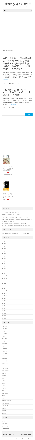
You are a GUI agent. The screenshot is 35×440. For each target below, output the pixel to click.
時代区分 (4, 408)
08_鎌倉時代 (4, 343)
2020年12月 (4, 290)
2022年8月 (4, 260)
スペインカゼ (5, 363)
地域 (3, 390)
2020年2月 (4, 303)
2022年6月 (4, 265)
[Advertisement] (17, 30)
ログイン (4, 421)
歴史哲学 (4, 410)
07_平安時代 (4, 341)
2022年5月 (4, 268)
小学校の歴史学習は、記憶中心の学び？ (11, 212)
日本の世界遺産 (5, 403)
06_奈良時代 (4, 338)
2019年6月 (4, 318)
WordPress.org (5, 428)
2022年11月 (4, 256)
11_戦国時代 (4, 348)
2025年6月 (4, 243)
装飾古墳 (4, 413)
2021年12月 (4, 275)
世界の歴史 (4, 373)
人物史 (3, 378)
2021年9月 (4, 280)
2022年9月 (4, 258)
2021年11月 (4, 278)
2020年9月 (4, 298)
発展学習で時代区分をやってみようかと (11, 214)
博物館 (3, 383)
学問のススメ (5, 393)
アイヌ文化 (4, 360)
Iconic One (16, 438)
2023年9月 (4, 246)
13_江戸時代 (4, 353)
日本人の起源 (5, 405)
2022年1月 (4, 273)
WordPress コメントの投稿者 (20, 233)
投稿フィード (5, 423)
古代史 (3, 385)
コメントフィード (6, 426)
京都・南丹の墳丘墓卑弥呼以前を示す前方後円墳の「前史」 (15, 217)
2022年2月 (4, 270)
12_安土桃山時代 (5, 351)
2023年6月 (4, 253)
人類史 (3, 380)
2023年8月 (4, 248)
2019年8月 (4, 313)
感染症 (3, 395)
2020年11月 (4, 293)
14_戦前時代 (4, 355)
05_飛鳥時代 (4, 336)
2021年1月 (4, 288)
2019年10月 (4, 308)
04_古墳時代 (11, 83)
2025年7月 (4, 241)
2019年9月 (4, 310)
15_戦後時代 (4, 358)
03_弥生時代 (4, 331)
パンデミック (5, 368)
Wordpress (30, 438)
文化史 (3, 398)
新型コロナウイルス (6, 400)
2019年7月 (4, 315)
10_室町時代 (4, 346)
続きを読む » (6, 79)
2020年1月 (4, 305)
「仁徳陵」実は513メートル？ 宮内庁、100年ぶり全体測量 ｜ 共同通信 (17, 92)
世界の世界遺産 (5, 370)
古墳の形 (4, 388)
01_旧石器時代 (5, 326)
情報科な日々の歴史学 (18, 3)
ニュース (17, 83)
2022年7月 (4, 263)
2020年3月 (4, 300)
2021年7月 (4, 285)
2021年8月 (4, 283)
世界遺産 (4, 375)
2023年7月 (4, 251)
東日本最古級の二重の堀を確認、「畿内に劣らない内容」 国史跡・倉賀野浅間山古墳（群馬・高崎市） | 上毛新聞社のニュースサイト (18, 63)
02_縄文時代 (4, 328)
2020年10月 (4, 295)
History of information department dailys (18, 5)
